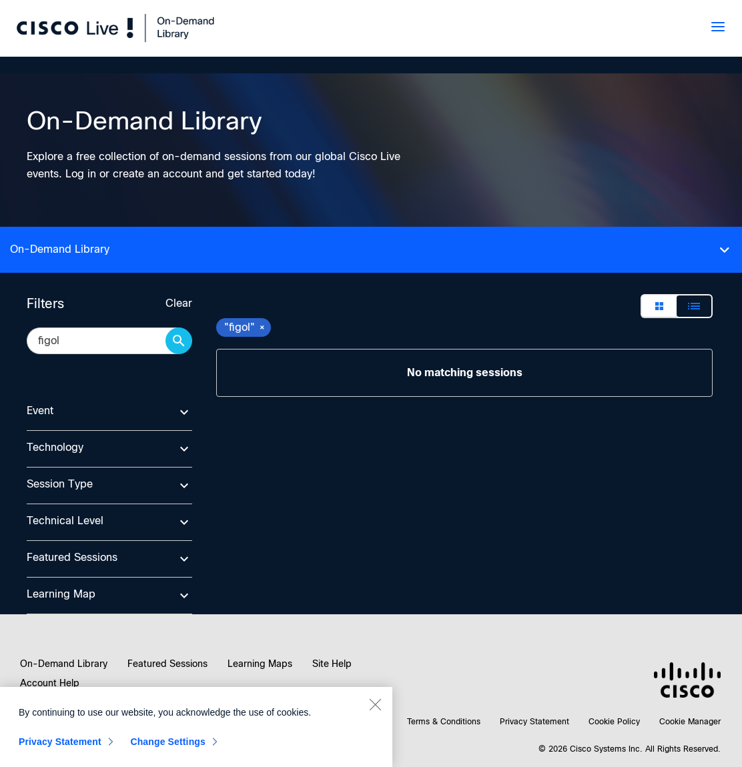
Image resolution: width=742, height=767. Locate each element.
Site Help (332, 663)
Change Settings (168, 741)
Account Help (49, 683)
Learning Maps (260, 663)
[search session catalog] (103, 340)
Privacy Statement (534, 721)
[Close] (375, 704)
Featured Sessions (167, 663)
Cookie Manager (690, 721)
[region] (196, 727)
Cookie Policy (614, 721)
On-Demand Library (63, 663)
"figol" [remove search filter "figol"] (245, 327)
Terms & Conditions (443, 721)
